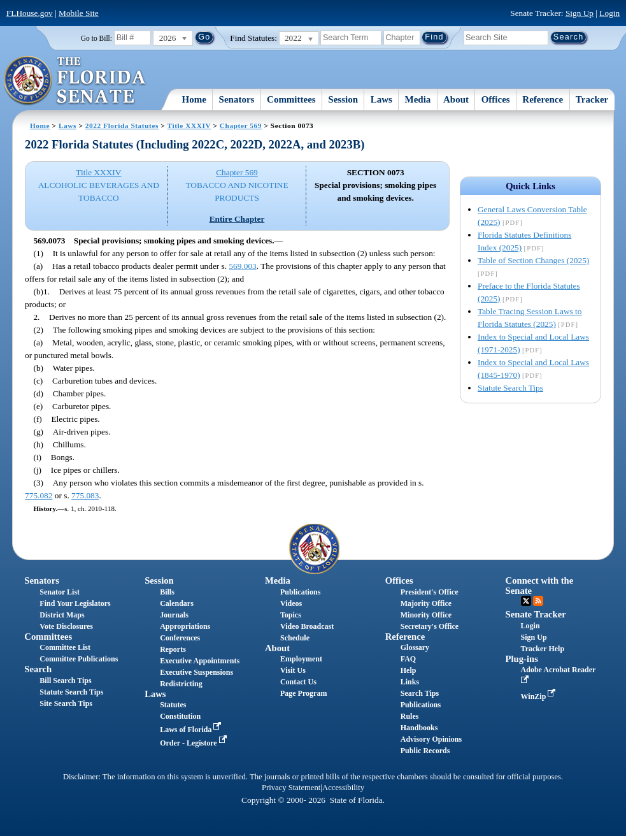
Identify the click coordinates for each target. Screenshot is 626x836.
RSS (538, 601)
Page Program (303, 693)
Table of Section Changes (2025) (533, 260)
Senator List (59, 591)
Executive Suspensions (196, 672)
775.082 (38, 495)
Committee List (64, 647)
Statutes (173, 704)
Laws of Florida (192, 729)
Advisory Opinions (431, 739)
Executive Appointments (199, 660)
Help (408, 670)
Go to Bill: (96, 38)
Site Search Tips (65, 703)
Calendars (177, 603)
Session (343, 99)
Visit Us (293, 670)
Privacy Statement (291, 787)
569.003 (242, 266)
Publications (300, 591)
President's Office (430, 591)
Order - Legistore (194, 743)
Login (609, 13)
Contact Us (298, 681)
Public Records (425, 750)
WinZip (539, 696)
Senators (237, 99)
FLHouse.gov (29, 13)
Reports (173, 649)
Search (38, 669)
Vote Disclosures (66, 626)
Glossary (415, 647)
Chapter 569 (241, 125)
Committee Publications (78, 658)
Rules (410, 716)
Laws (381, 99)
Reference (542, 99)
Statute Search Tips (510, 388)
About (456, 99)
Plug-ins (522, 659)
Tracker (592, 99)
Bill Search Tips (65, 680)
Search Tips (420, 693)
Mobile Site (79, 13)
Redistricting (181, 683)
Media (418, 99)
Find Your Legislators (74, 603)
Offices (495, 99)
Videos (291, 603)
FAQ (408, 658)
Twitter (526, 601)
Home (194, 99)
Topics (290, 614)
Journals (174, 614)
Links (410, 681)
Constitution (180, 716)
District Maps (61, 614)
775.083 (85, 495)
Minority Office (426, 614)
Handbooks (419, 727)
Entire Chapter (237, 219)
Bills (167, 591)
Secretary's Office (430, 626)
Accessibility (343, 787)
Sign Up (580, 13)
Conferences (180, 637)
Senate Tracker (536, 614)
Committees (291, 99)
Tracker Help (543, 648)
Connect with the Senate (540, 585)
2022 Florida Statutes (122, 125)
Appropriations (185, 626)
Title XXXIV (189, 125)
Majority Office (426, 603)
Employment (301, 658)
